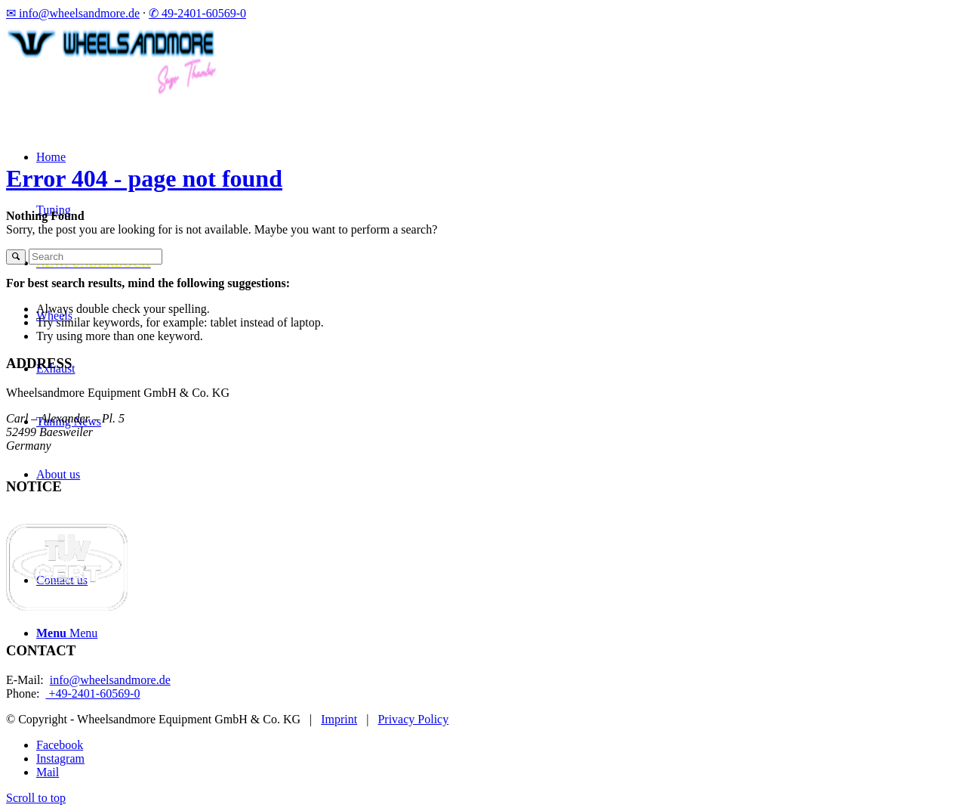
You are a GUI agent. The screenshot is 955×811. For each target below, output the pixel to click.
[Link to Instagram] (60, 758)
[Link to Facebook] (59, 744)
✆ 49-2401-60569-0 (197, 13)
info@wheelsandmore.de (110, 679)
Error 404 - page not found (144, 178)
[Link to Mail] (47, 772)
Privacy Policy (412, 719)
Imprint (339, 719)
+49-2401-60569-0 (92, 693)
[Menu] (66, 633)
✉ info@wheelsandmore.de (73, 13)
